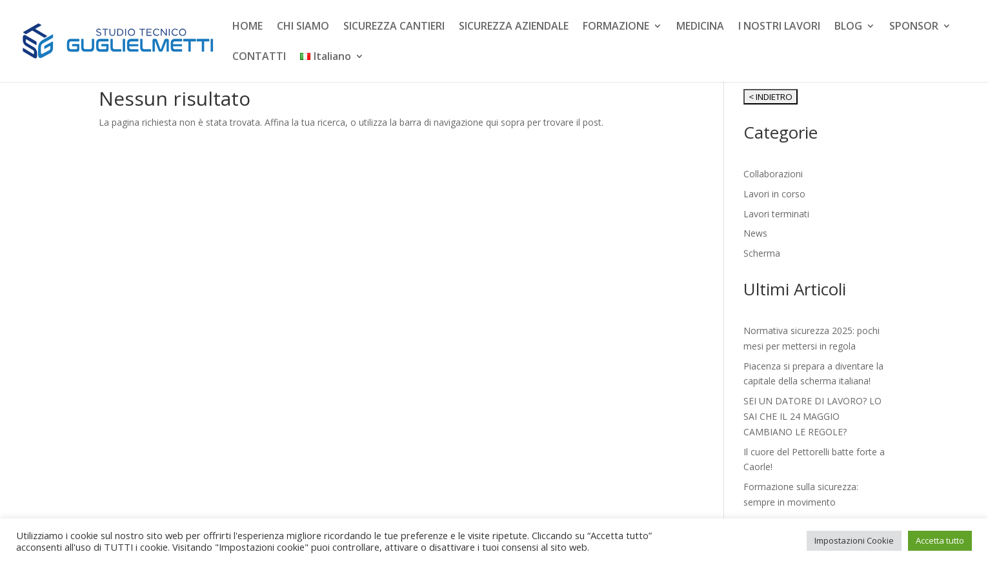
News (755, 233)
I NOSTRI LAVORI (779, 27)
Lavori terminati (776, 214)
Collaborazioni (773, 174)
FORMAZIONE (616, 27)
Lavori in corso (774, 194)
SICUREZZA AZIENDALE (514, 27)
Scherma (761, 253)
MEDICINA (700, 27)
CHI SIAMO (303, 27)
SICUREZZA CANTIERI (394, 27)
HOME (247, 27)
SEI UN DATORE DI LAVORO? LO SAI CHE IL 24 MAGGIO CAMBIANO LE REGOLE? (812, 416)
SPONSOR (913, 27)
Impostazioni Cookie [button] (854, 540)
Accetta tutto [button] (940, 540)
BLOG (848, 27)
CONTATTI (259, 57)
